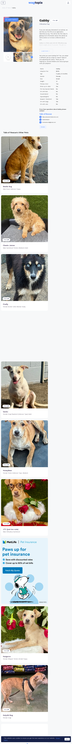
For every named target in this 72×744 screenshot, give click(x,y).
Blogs (59, 725)
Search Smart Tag (47, 725)
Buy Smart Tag (46, 719)
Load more (45, 51)
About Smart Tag (46, 728)
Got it (67, 740)
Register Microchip (31, 724)
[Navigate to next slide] (31, 57)
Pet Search (61, 719)
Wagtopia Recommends (61, 729)
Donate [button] (43, 127)
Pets (9, 8)
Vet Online (60, 722)
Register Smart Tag (47, 722)
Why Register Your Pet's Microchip (31, 720)
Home (3, 8)
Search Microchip (31, 727)
